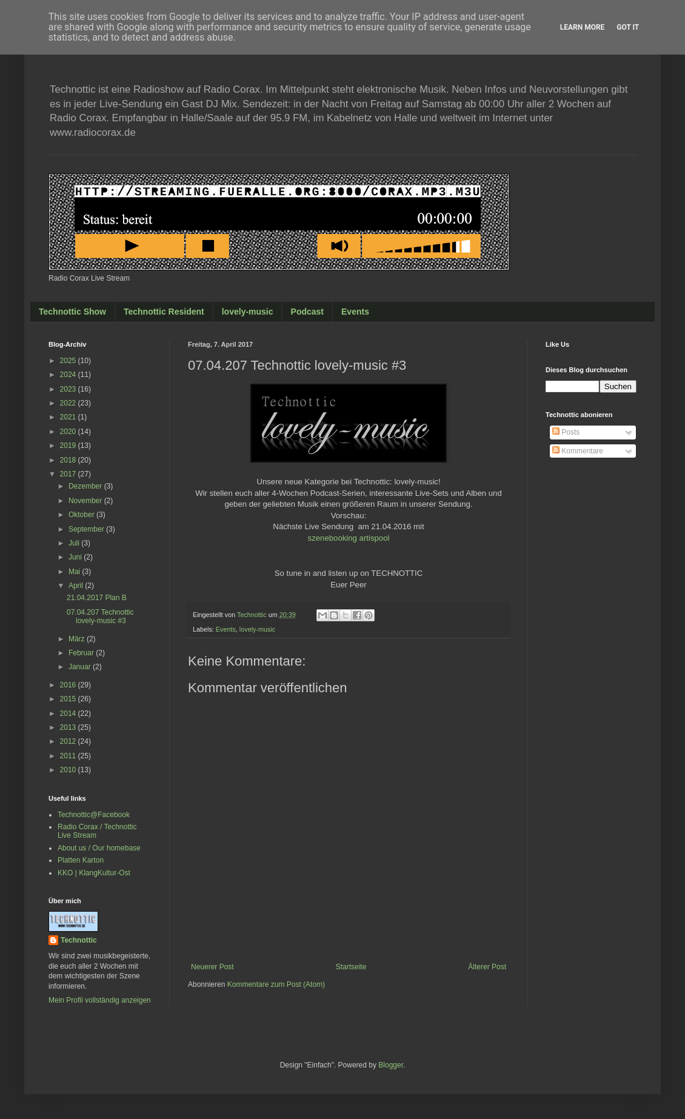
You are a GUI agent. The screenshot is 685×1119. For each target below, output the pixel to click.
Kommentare (577, 451)
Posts (566, 432)
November (86, 500)
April (76, 585)
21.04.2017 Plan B (97, 597)
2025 (69, 360)
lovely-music (247, 311)
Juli (74, 543)
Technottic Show (72, 311)
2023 (69, 389)
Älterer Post (487, 967)
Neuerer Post (212, 967)
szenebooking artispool (349, 538)
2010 (69, 770)
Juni (76, 557)
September (87, 529)
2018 (69, 460)
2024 (69, 374)
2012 (69, 741)
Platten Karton (81, 860)
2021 (69, 417)
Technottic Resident (164, 311)
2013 (69, 727)
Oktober (82, 514)
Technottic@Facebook (94, 814)
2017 (69, 474)
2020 (69, 431)
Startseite (351, 967)
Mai (75, 571)
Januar (80, 667)
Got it (627, 27)
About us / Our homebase (99, 848)
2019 (69, 445)
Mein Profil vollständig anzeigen (99, 1000)
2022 (69, 403)
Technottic (79, 940)
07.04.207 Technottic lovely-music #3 (100, 616)
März (77, 639)
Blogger (390, 1065)
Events (355, 311)
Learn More (582, 27)
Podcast (307, 311)
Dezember (86, 486)
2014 (69, 713)
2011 (69, 756)
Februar (82, 653)
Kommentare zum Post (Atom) (276, 984)
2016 (69, 685)
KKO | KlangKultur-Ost (94, 873)
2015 (69, 699)
